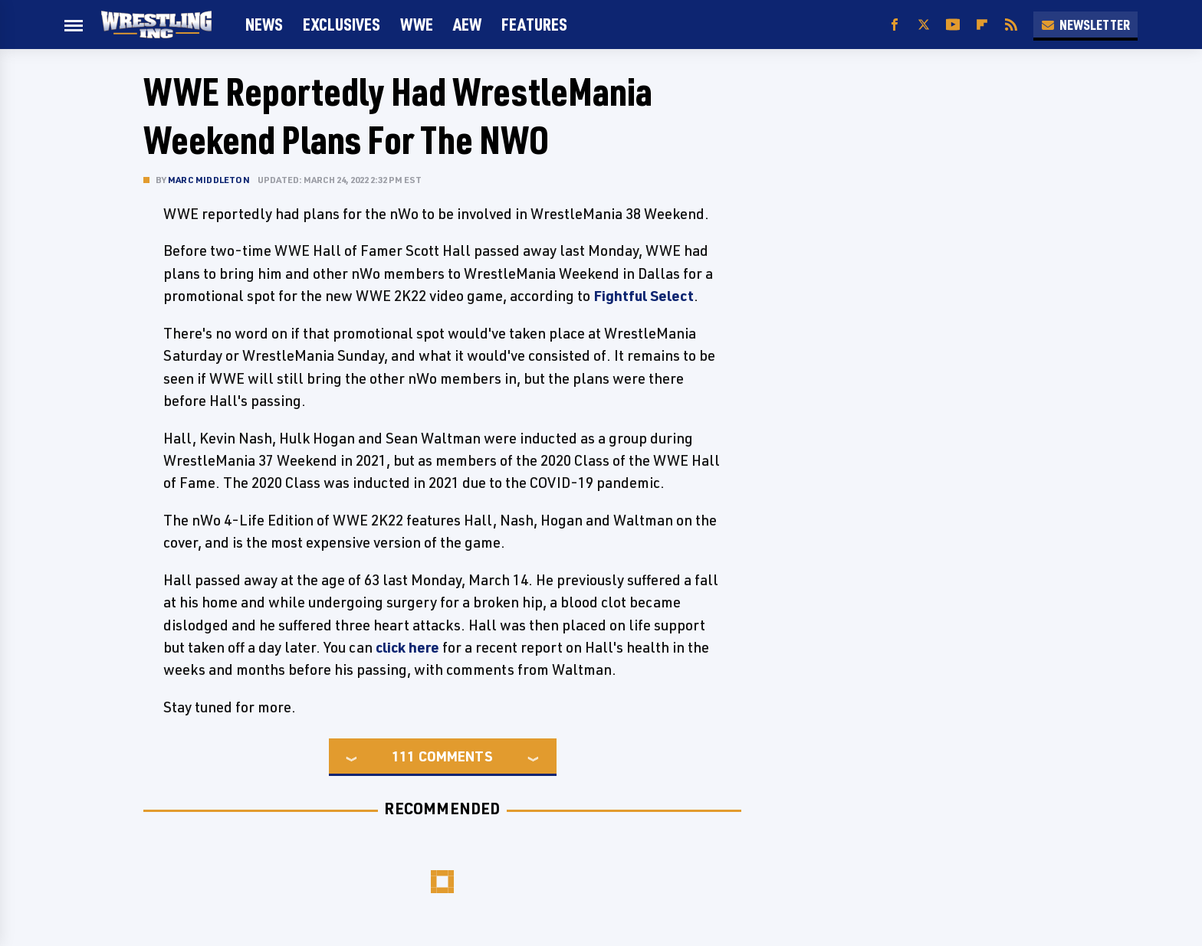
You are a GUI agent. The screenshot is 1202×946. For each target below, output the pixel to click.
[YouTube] (953, 24)
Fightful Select (643, 295)
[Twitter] (924, 24)
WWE (416, 24)
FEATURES (534, 24)
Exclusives (341, 24)
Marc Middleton (209, 179)
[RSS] (1011, 24)
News (264, 24)
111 (403, 756)
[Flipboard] (982, 24)
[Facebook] (895, 24)
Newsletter (1085, 24)
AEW (467, 24)
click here (407, 647)
